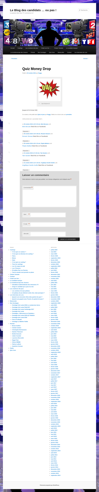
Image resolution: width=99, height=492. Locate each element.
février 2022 (54, 272)
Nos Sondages (42, 52)
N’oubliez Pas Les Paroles (20, 270)
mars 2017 (54, 389)
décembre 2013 (55, 469)
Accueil (12, 48)
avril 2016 (54, 412)
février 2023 (54, 260)
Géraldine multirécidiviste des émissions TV (25, 284)
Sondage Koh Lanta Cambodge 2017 (23, 309)
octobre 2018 (55, 350)
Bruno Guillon (16, 325)
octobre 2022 (55, 264)
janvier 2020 (54, 319)
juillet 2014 (54, 455)
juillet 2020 (54, 307)
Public (12, 348)
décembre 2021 (55, 274)
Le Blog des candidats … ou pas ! (33, 10)
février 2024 (54, 256)
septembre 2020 (55, 303)
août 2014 (54, 452)
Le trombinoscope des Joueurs (19, 52)
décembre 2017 (55, 370)
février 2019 (54, 342)
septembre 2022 (55, 266)
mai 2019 (53, 336)
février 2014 (54, 465)
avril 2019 (54, 338)
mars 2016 (54, 414)
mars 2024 (54, 254)
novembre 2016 (55, 397)
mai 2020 (53, 311)
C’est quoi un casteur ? (19, 252)
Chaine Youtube (58, 48)
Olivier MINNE (16, 342)
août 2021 (54, 280)
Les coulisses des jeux (32, 48)
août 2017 (54, 379)
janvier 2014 (54, 467)
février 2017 (54, 391)
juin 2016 (53, 407)
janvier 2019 (54, 344)
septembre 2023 (55, 258)
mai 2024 (53, 252)
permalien (69, 114)
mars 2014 (54, 463)
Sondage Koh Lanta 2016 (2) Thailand (23, 315)
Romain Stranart (45, 133)
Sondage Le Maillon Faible (20, 321)
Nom (26, 214)
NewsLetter (61, 52)
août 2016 (54, 403)
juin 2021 (53, 284)
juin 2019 (53, 334)
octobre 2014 (55, 448)
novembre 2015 (55, 422)
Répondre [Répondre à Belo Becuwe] (26, 131)
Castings (20, 48)
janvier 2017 (54, 393)
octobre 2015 (55, 424)
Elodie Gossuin (16, 334)
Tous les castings (17, 264)
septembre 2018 (55, 352)
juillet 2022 (54, 268)
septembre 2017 (55, 377)
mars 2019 (54, 340)
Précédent (13, 58)
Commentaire (28, 187)
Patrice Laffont (16, 344)
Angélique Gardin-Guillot (48, 162)
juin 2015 (53, 432)
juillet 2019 (54, 332)
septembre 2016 (55, 401)
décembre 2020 (55, 297)
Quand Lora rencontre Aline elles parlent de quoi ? (27, 297)
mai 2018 (53, 360)
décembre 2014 (55, 444)
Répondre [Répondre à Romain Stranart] (26, 141)
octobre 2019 (55, 325)
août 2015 (54, 428)
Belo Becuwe (44, 124)
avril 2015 (54, 436)
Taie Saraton (43, 153)
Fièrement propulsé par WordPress (49, 485)
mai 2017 (53, 385)
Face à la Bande (17, 319)
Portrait (33, 52)
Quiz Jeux (52, 52)
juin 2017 (53, 383)
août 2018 (54, 354)
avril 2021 (54, 288)
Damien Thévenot (17, 332)
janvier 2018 (54, 368)
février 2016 (54, 416)
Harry (13, 256)
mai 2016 (53, 409)
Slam (13, 260)
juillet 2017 (54, 381)
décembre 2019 (55, 321)
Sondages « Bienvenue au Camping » (23, 313)
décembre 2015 (55, 420)
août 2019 (54, 329)
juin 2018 (53, 358)
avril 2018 (54, 362)
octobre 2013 (55, 473)
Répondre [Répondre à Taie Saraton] (26, 160)
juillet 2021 (54, 282)
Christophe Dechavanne (19, 329)
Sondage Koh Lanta (18, 311)
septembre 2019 (55, 327)
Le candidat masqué (71, 48)
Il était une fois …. (46, 48)
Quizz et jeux (41, 114)
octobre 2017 (55, 375)
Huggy (40, 73)
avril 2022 (54, 270)
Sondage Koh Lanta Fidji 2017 (21, 307)
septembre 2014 (55, 450)
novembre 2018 (55, 348)
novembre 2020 (55, 299)
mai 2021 (53, 286)
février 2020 (54, 317)
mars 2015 (54, 438)
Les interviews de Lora (81, 52)
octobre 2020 (55, 301)
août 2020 (54, 305)
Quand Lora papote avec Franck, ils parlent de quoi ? (28, 299)
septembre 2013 (55, 475)
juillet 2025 (54, 250)
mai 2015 (53, 434)
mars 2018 (54, 364)
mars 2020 (54, 315)
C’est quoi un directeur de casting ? (23, 254)
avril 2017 (54, 387)
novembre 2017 (55, 373)
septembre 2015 (55, 426)
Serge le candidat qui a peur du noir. (23, 286)
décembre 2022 (55, 262)
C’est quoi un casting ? (19, 262)
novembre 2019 (55, 323)
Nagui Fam (15, 340)
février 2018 (54, 366)
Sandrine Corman (17, 346)
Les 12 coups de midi (18, 266)
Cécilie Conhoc (16, 327)
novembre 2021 (55, 276)
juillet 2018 (54, 356)
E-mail (26, 224)
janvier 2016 (54, 418)
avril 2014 (54, 461)
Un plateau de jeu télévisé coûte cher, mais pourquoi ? (28, 293)
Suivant (86, 58)
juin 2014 (53, 457)
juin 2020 (53, 309)
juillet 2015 (54, 430)
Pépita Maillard (45, 143)
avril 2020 (54, 313)
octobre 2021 (55, 278)
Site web (26, 233)
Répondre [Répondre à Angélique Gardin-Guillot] (26, 170)
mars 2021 (54, 291)
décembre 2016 (55, 395)
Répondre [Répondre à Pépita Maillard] (26, 151)
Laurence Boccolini (18, 338)
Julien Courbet (16, 336)
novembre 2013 (55, 471)
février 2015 (54, 440)
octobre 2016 (55, 399)
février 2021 (54, 293)
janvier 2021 (54, 295)
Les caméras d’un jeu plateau (21, 291)
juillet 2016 (54, 405)
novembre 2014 (55, 446)
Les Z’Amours (16, 268)
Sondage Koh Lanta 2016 (19, 317)
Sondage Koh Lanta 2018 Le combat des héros (26, 305)
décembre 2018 (55, 346)
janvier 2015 (54, 442)
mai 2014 (53, 459)
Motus (14, 258)
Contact (69, 52)
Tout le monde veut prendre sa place (23, 272)
